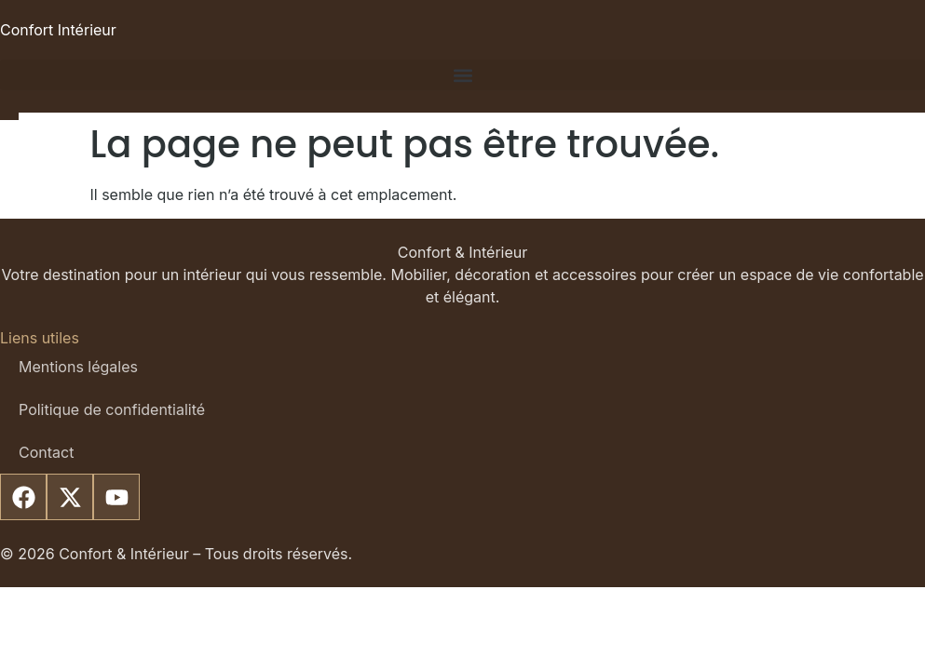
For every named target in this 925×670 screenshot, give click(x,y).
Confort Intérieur (58, 29)
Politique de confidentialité (112, 409)
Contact (46, 452)
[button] (462, 75)
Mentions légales (78, 366)
